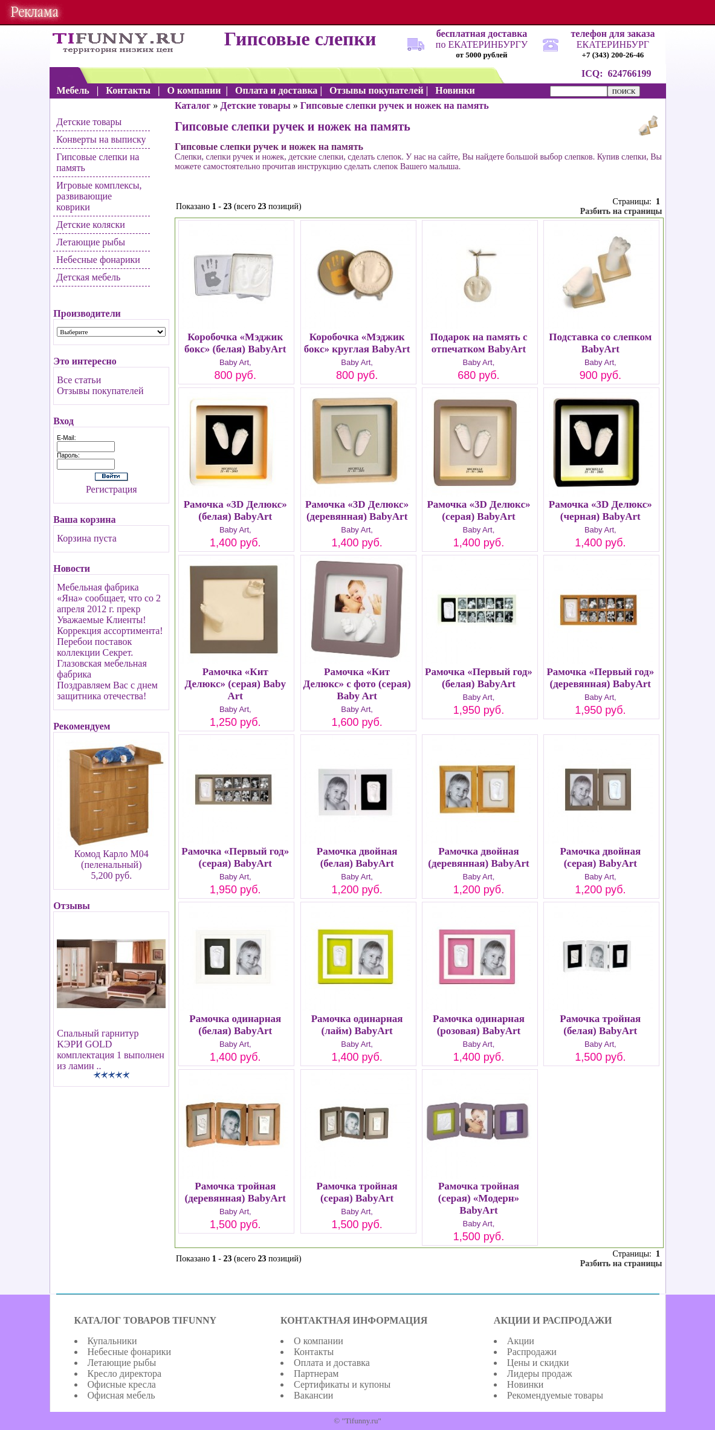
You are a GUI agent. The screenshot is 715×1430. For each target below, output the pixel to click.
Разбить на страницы (621, 211)
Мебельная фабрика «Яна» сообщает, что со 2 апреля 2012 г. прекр (109, 598)
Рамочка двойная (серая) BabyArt (600, 857)
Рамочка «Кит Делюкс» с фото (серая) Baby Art (357, 684)
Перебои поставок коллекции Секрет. (95, 647)
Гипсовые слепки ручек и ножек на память (394, 105)
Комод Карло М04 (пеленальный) (111, 859)
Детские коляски (90, 224)
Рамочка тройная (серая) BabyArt (357, 1192)
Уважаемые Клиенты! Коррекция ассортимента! (110, 625)
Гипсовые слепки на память (97, 162)
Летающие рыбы (90, 242)
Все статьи (79, 380)
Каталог (192, 105)
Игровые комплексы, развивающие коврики (98, 196)
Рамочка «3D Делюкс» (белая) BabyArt (235, 510)
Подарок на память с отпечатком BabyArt (478, 343)
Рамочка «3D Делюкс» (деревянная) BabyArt (357, 510)
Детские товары (88, 122)
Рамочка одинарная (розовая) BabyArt (479, 1025)
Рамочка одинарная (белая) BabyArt (235, 1025)
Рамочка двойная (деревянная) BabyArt (478, 857)
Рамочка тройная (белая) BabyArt (600, 1025)
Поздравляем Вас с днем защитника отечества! (107, 690)
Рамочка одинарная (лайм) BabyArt (357, 1025)
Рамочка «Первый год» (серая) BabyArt (235, 857)
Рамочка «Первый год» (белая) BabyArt (478, 678)
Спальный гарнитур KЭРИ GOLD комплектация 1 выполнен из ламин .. (110, 1049)
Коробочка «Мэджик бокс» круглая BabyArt (357, 343)
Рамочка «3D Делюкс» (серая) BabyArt (478, 510)
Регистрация (111, 489)
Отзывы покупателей (100, 391)
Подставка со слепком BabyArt (600, 343)
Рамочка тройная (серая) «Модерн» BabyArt (478, 1198)
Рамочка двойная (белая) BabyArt (357, 857)
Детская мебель (88, 277)
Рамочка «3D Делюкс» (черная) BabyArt (600, 510)
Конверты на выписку (101, 139)
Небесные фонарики (98, 259)
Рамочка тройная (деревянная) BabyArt (235, 1192)
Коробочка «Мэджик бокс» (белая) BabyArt (235, 343)
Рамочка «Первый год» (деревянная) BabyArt (600, 678)
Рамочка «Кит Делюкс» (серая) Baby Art (235, 684)
